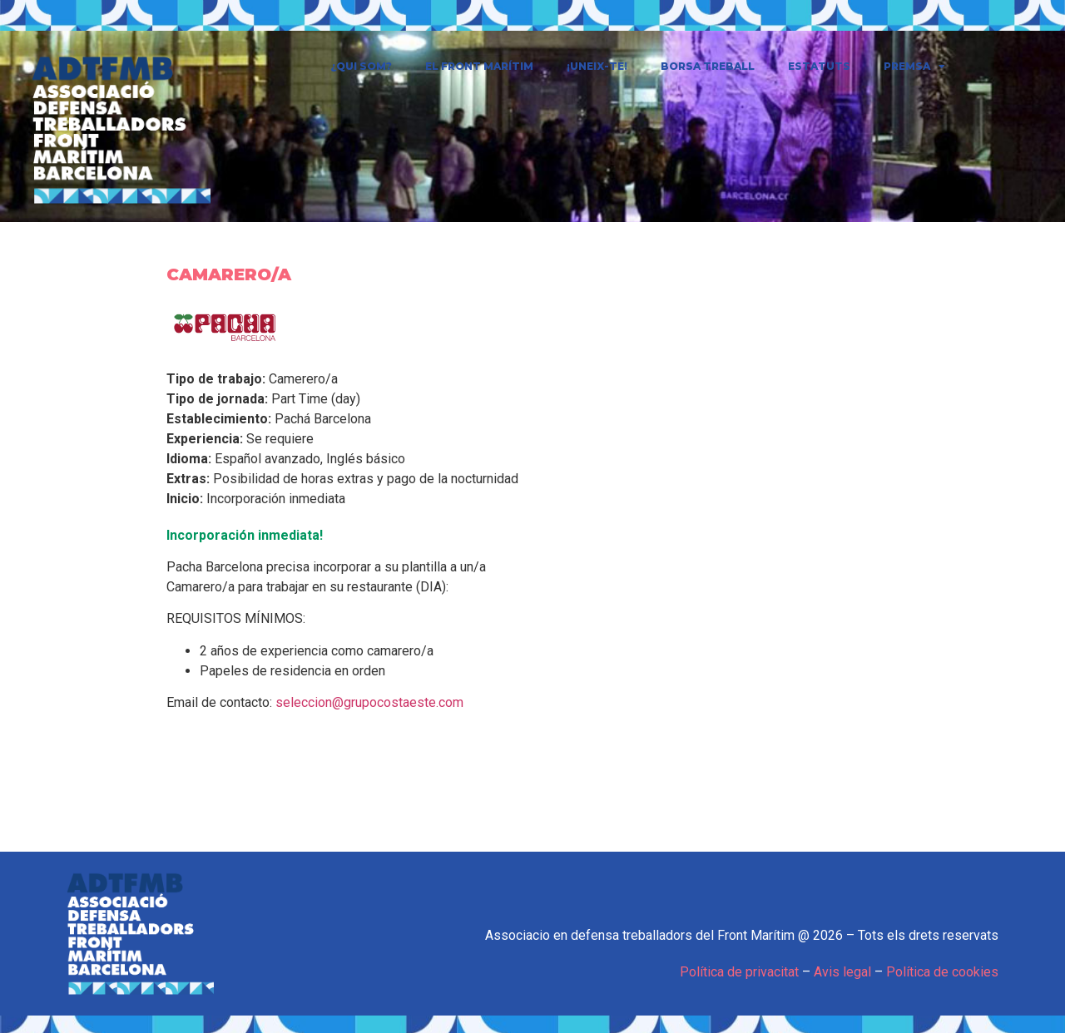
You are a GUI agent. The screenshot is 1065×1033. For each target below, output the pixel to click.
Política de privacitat (739, 972)
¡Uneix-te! (597, 66)
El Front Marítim (479, 66)
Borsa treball (708, 66)
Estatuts (819, 66)
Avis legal (842, 972)
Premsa (914, 66)
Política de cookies (942, 972)
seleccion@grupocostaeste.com (369, 702)
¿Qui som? (361, 66)
